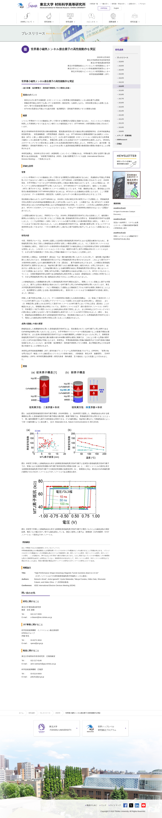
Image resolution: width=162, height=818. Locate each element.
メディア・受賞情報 (124, 136)
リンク (103, 805)
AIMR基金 (103, 8)
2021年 (121, 82)
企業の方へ (132, 4)
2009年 (121, 131)
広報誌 (119, 144)
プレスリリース (122, 58)
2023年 (121, 74)
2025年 (121, 66)
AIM (122, 140)
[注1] (46, 185)
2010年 (121, 127)
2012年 (121, 119)
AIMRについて (26, 18)
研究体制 (48, 18)
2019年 (121, 90)
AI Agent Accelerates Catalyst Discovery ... (124, 213)
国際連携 (113, 18)
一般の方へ (105, 4)
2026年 (121, 62)
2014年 (121, 111)
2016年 (121, 103)
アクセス (142, 4)
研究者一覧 (94, 4)
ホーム (21, 713)
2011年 (121, 123)
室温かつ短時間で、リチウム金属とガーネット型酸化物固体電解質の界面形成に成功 (126, 225)
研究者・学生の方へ (119, 4)
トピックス (91, 18)
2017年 (121, 99)
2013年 (121, 115)
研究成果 (70, 18)
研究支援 (134, 18)
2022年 (121, 78)
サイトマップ (115, 805)
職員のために (92, 805)
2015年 (121, 107)
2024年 (121, 70)
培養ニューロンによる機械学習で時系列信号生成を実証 (126, 237)
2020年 (121, 86)
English (116, 8)
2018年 (121, 94)
